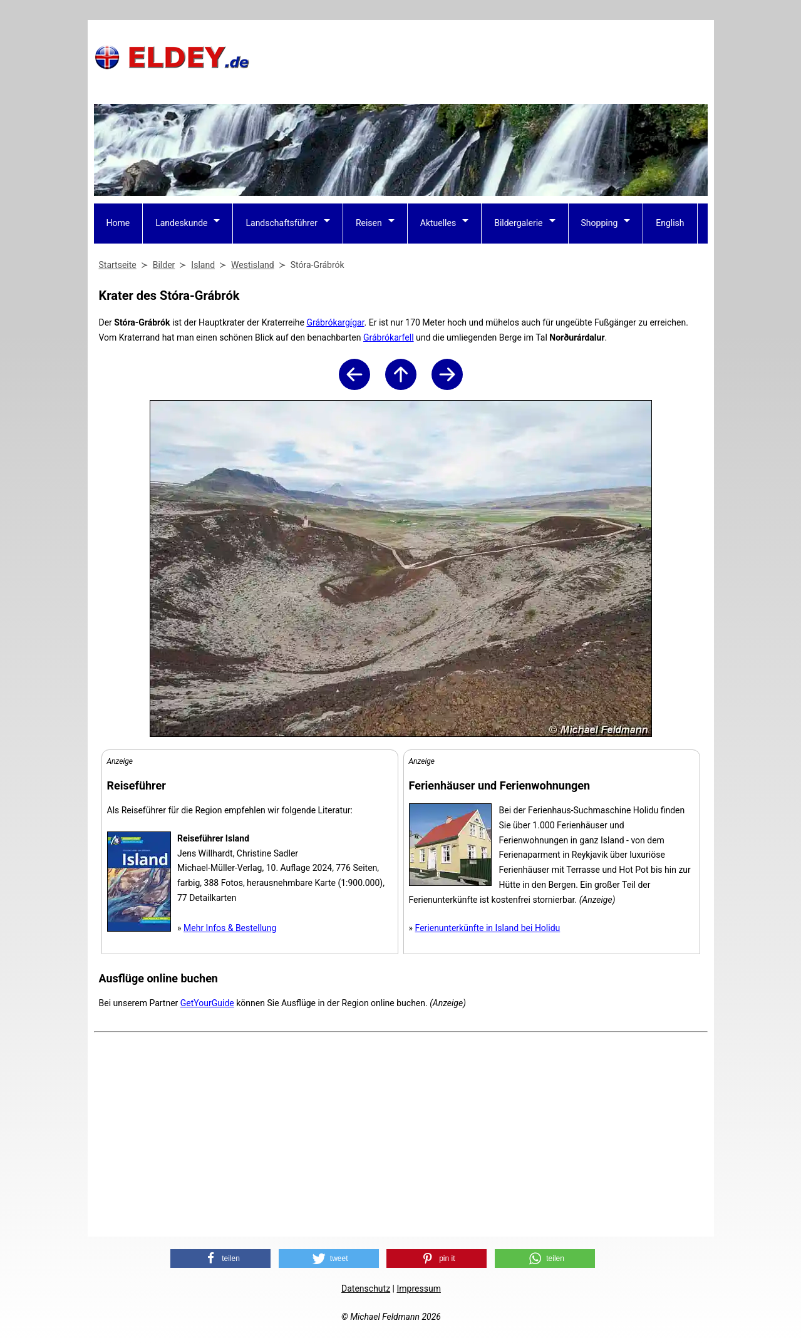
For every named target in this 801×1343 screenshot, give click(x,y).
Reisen (369, 223)
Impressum (418, 1289)
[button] (220, 1258)
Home (118, 223)
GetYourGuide (207, 1003)
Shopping (599, 223)
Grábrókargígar (335, 322)
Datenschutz (365, 1289)
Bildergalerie (518, 223)
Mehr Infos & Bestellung (229, 928)
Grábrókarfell (388, 337)
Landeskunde (181, 223)
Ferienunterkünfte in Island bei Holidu (488, 928)
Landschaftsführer (281, 223)
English (670, 223)
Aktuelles (438, 223)
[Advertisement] (480, 57)
